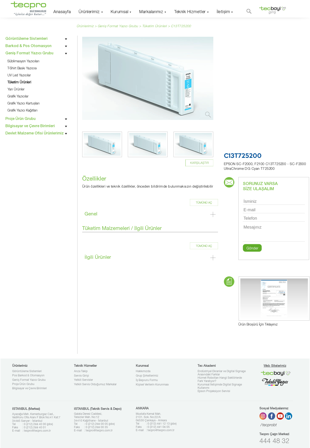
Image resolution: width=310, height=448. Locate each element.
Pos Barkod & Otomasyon (28, 375)
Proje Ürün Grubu (23, 384)
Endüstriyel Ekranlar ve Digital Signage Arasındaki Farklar (222, 373)
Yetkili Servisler (83, 380)
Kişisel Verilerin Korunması (152, 384)
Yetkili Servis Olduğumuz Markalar (95, 384)
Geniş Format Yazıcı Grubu (29, 380)
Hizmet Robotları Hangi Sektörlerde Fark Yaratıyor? (220, 380)
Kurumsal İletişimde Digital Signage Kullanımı (220, 386)
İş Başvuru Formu (147, 380)
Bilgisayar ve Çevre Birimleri (29, 388)
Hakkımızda (143, 371)
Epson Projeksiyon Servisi (214, 391)
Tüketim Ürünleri (154, 26)
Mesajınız (274, 232)
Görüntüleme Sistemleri (27, 371)
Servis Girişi (81, 375)
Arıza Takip (81, 371)
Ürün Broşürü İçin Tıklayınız (258, 324)
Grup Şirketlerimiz (147, 375)
